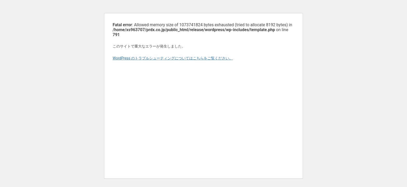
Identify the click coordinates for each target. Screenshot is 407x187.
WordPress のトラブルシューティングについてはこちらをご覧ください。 (173, 58)
